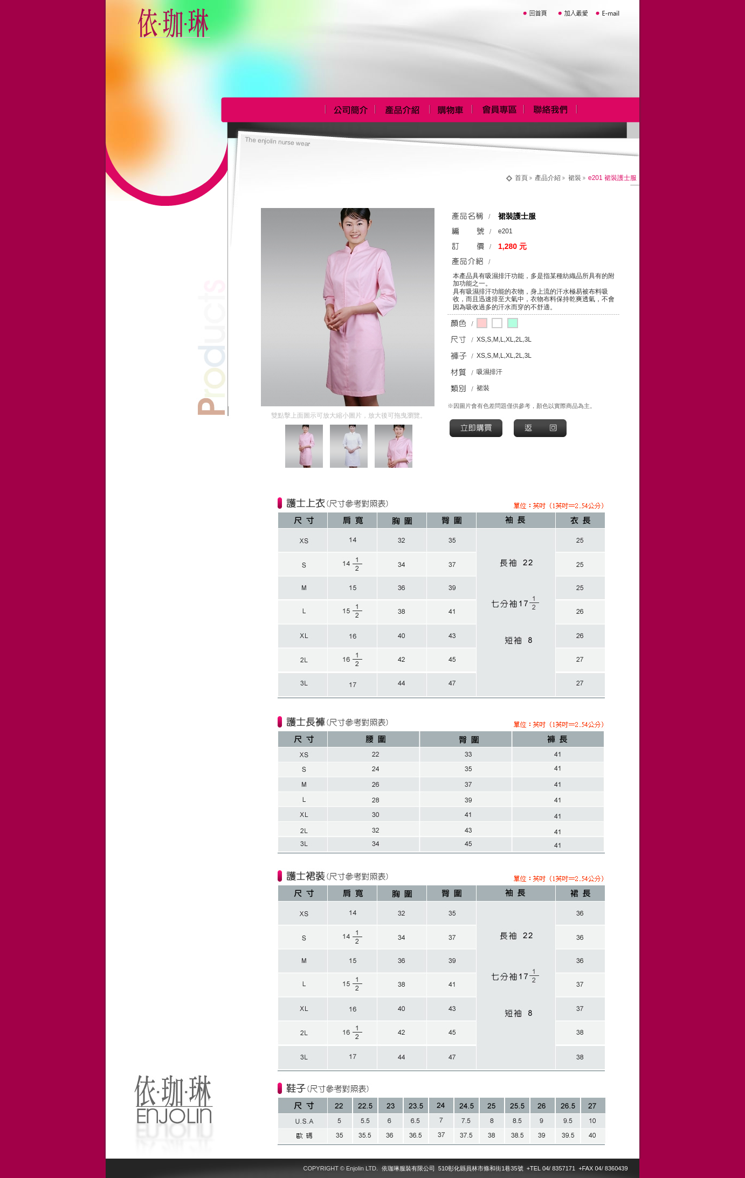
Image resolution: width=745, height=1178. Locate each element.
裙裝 (574, 178)
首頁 (521, 178)
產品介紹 (548, 178)
